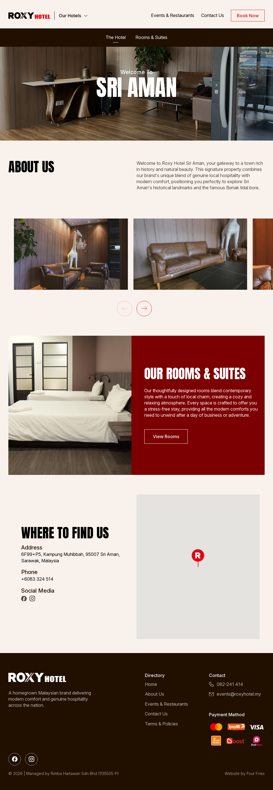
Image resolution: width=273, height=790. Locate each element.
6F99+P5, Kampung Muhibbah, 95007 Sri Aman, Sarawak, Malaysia (70, 557)
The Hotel (116, 37)
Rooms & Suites (151, 37)
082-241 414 (230, 684)
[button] (144, 308)
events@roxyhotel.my (239, 694)
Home (151, 684)
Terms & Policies (161, 724)
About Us (154, 694)
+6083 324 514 (37, 579)
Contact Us (212, 15)
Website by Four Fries (245, 773)
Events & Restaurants (172, 15)
